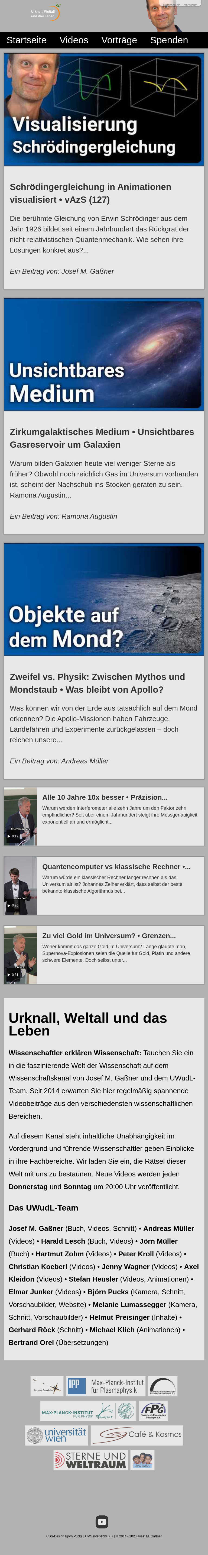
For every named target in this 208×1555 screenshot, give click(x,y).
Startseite (26, 40)
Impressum (190, 5)
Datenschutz (171, 5)
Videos (74, 40)
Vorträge (119, 40)
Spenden (169, 40)
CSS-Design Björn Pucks (64, 1536)
